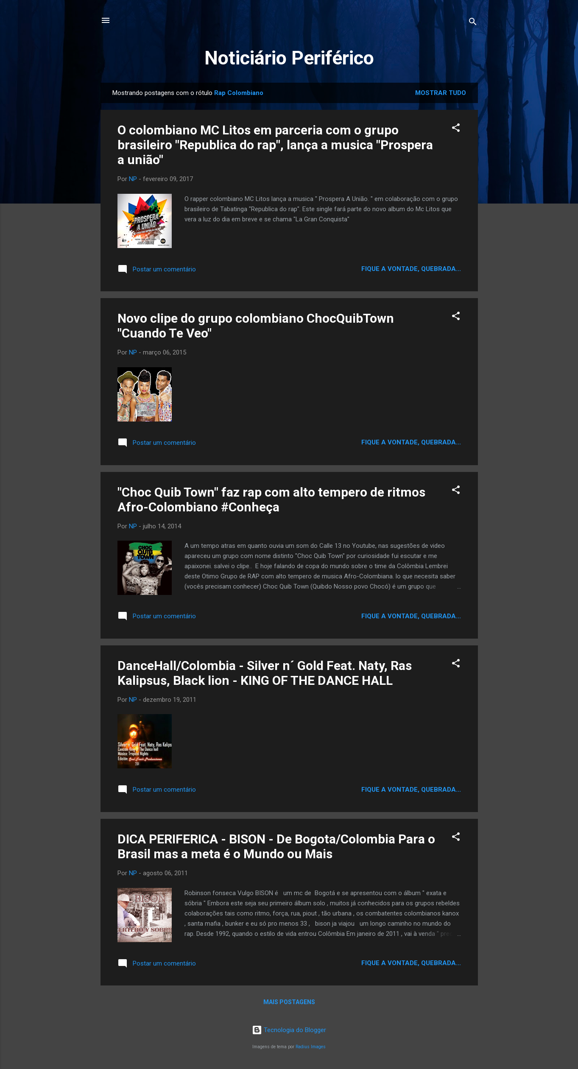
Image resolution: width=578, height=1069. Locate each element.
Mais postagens (289, 1002)
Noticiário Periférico (289, 58)
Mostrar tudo (440, 93)
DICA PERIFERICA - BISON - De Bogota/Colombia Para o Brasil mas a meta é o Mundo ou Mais (276, 846)
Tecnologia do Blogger (289, 1030)
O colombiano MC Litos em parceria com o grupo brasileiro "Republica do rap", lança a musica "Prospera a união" (275, 145)
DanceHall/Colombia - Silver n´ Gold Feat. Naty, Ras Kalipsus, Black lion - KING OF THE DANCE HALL (264, 673)
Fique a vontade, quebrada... (411, 269)
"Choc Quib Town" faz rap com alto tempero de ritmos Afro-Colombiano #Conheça (271, 499)
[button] (456, 129)
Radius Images (311, 1046)
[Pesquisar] (473, 23)
